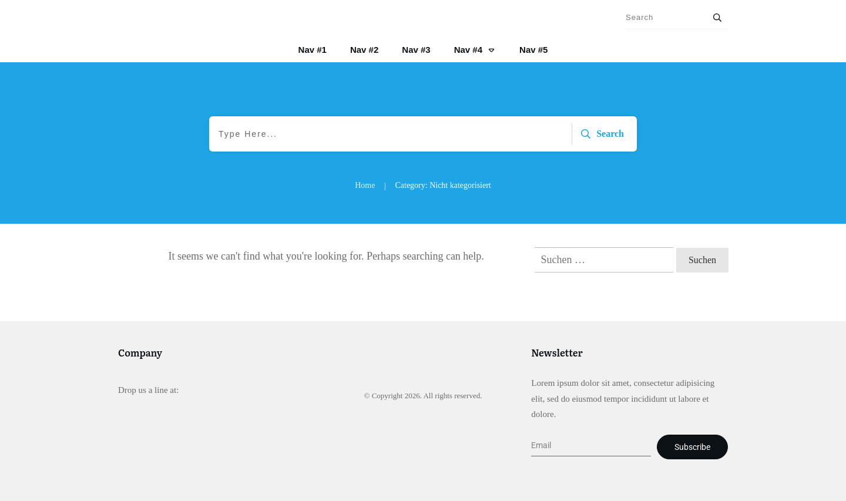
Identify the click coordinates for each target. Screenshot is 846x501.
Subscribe (692, 447)
